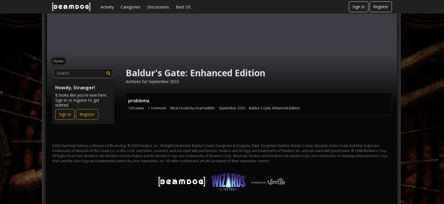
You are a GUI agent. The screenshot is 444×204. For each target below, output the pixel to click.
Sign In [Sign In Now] (65, 114)
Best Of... (184, 7)
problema (138, 100)
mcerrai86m (205, 108)
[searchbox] (83, 73)
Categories (130, 7)
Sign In (359, 6)
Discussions (158, 7)
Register (380, 6)
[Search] (108, 73)
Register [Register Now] (87, 114)
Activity (107, 7)
